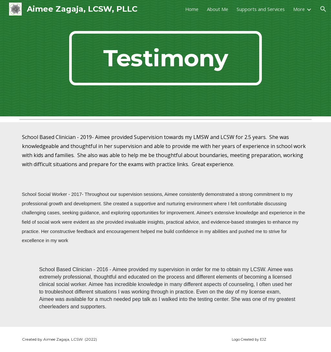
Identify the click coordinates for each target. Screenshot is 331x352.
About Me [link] (217, 9)
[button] (323, 9)
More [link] (299, 9)
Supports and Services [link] (261, 9)
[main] (165, 58)
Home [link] (191, 9)
